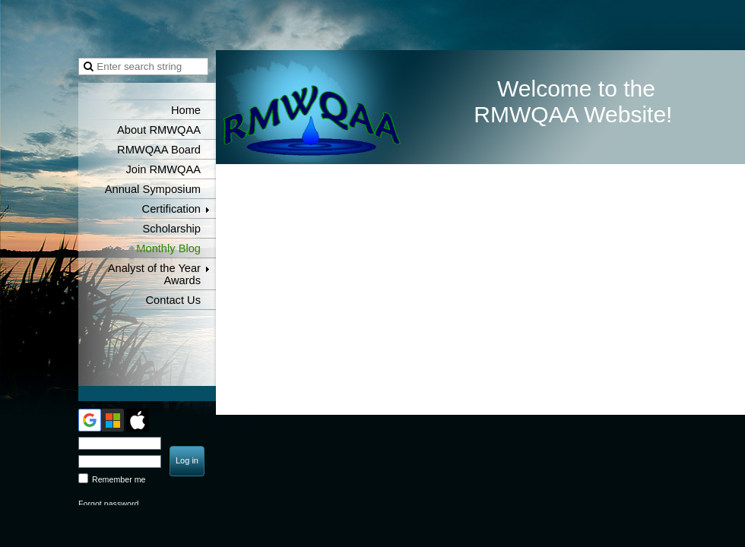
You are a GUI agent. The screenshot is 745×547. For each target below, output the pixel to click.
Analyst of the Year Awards (154, 274)
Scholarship (171, 229)
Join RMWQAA (163, 169)
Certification (171, 209)
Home (186, 110)
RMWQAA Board (159, 150)
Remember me (118, 479)
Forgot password (108, 503)
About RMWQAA (159, 130)
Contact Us (173, 300)
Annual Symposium (153, 189)
